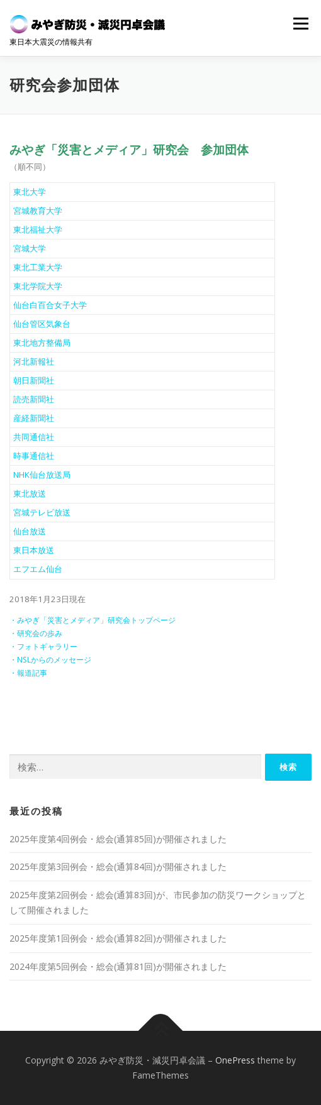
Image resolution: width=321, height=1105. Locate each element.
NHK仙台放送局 (41, 474)
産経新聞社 (33, 418)
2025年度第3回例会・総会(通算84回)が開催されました (118, 866)
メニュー (301, 23)
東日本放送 (33, 550)
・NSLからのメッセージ (50, 659)
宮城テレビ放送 (41, 512)
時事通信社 (33, 455)
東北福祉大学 (37, 229)
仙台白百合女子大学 (50, 305)
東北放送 (29, 493)
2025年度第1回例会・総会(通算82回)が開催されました (118, 938)
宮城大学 (29, 248)
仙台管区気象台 (41, 323)
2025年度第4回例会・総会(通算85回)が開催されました (118, 839)
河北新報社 (33, 361)
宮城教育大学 (37, 210)
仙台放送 (29, 531)
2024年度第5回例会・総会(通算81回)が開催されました (118, 966)
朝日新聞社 (33, 380)
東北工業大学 (37, 267)
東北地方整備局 (41, 342)
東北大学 (29, 191)
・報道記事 (28, 673)
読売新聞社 (33, 399)
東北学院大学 (37, 286)
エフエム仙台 (37, 568)
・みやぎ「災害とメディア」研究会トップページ (92, 620)
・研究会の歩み (35, 633)
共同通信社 (33, 437)
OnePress (235, 1060)
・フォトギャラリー (43, 646)
